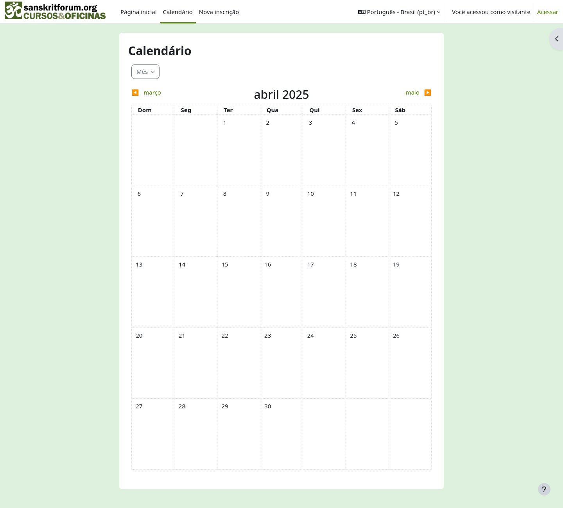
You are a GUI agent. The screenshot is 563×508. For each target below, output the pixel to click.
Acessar (547, 12)
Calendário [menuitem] (178, 12)
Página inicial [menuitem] (138, 12)
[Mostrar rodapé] (544, 489)
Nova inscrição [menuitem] (219, 12)
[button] (399, 11)
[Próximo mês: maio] (394, 92)
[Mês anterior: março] (168, 92)
